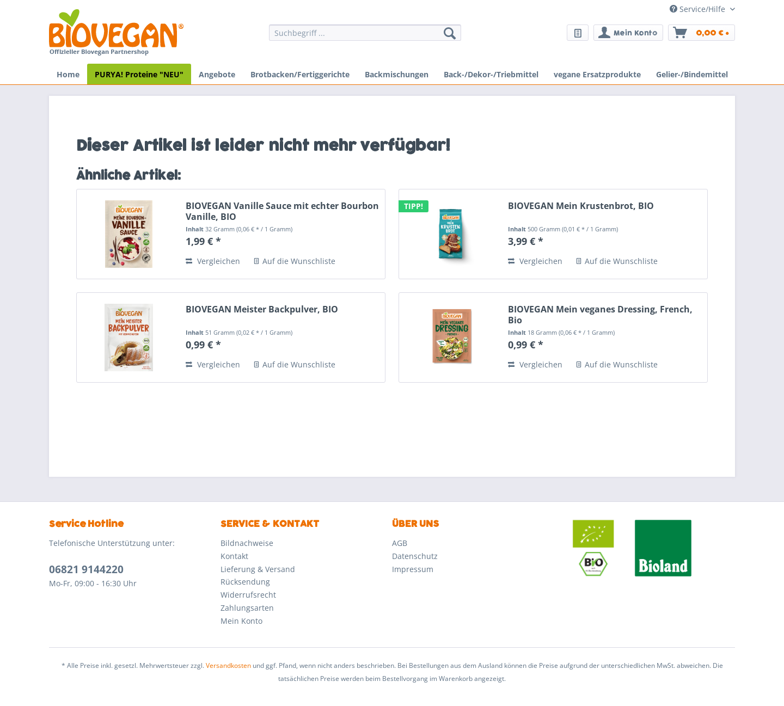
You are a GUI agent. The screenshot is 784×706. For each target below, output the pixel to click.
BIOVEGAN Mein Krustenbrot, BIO (581, 206)
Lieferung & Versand (257, 569)
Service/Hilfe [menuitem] (698, 9)
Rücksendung (245, 581)
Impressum (412, 569)
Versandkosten (228, 665)
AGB (399, 543)
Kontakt (234, 556)
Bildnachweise (246, 543)
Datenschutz (415, 556)
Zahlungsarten (247, 608)
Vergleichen (213, 261)
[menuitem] (365, 37)
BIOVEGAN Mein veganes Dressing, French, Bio (600, 315)
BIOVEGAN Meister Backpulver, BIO (262, 309)
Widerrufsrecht (248, 595)
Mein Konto (241, 621)
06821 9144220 (86, 569)
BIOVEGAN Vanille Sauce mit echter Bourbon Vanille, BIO (282, 211)
